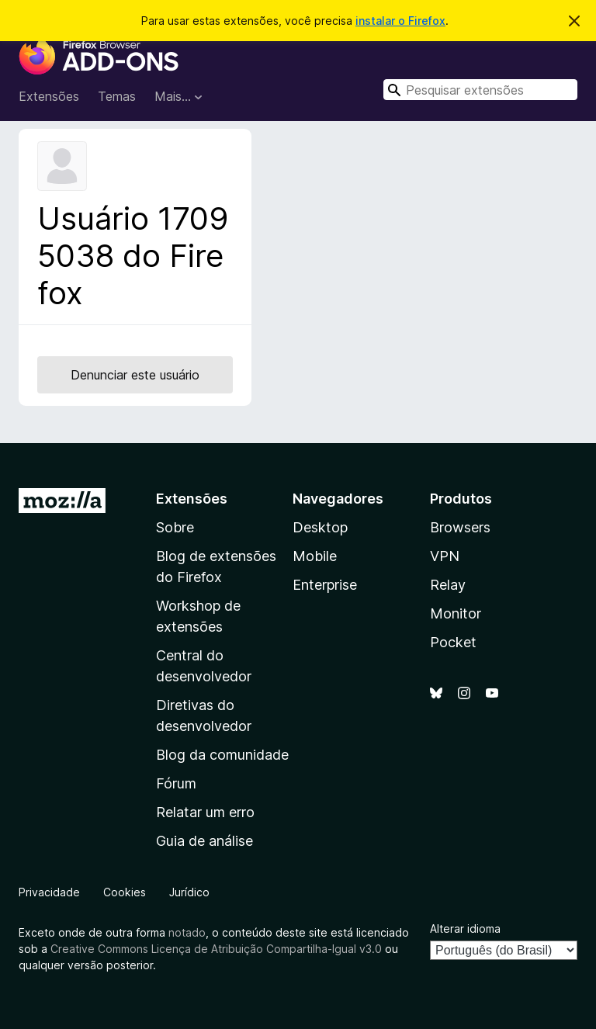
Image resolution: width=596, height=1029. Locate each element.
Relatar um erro (205, 812)
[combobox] (480, 89)
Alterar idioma (465, 928)
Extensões (49, 96)
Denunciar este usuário (135, 375)
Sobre (175, 527)
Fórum (176, 783)
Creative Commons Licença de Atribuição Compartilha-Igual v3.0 (217, 948)
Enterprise (325, 585)
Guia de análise (204, 841)
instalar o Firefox (400, 20)
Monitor (455, 613)
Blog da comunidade (222, 755)
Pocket (453, 642)
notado (187, 932)
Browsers (460, 527)
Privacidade (49, 892)
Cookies (124, 892)
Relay (448, 585)
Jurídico (189, 892)
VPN (444, 556)
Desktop (320, 527)
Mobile (315, 556)
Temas (117, 96)
